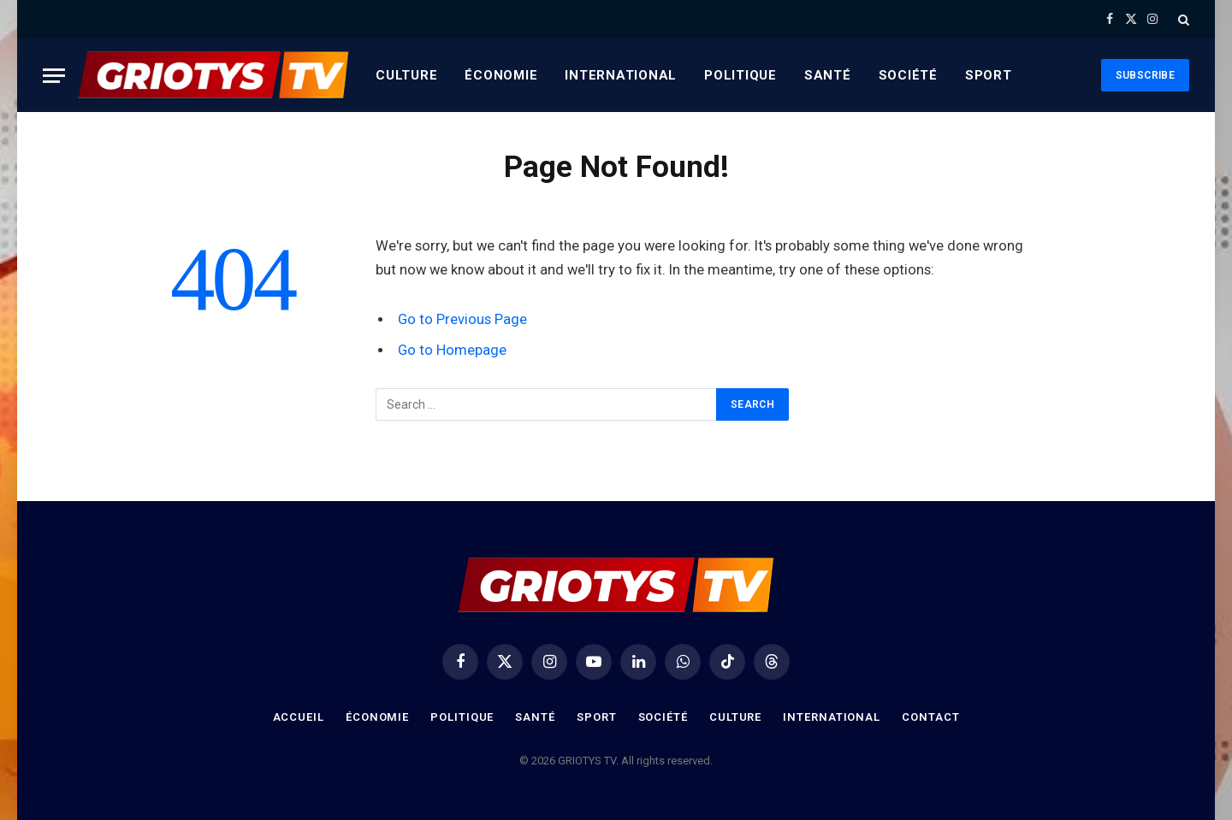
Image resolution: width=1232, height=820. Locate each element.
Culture (406, 75)
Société (908, 75)
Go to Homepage (452, 350)
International (621, 75)
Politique (740, 75)
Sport (988, 75)
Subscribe (1145, 75)
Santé (827, 75)
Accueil (298, 717)
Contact (930, 717)
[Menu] (54, 75)
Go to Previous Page (462, 319)
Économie (501, 75)
